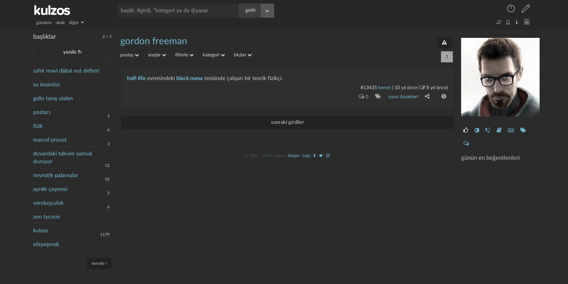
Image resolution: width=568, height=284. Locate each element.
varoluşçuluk (48, 203)
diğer (76, 23)
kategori (214, 54)
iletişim (293, 156)
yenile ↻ (72, 52)
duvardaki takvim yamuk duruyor (62, 157)
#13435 (369, 87)
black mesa (189, 78)
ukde (60, 23)
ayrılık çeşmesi (50, 189)
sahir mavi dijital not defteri (66, 71)
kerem (384, 87)
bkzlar (243, 54)
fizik (38, 126)
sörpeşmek (46, 244)
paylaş (129, 54)
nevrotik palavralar (55, 175)
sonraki (99, 263)
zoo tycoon (46, 217)
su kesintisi (46, 85)
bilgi (306, 156)
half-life (136, 78)
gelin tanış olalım (53, 98)
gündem (44, 23)
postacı (41, 112)
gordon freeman (153, 41)
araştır (157, 54)
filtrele (184, 54)
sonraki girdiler (287, 122)
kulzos (40, 231)
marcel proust (50, 140)
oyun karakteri (403, 96)
